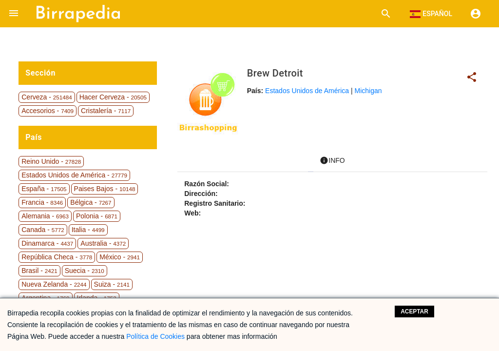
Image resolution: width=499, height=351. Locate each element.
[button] (13, 13)
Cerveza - (46, 97)
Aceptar (414, 311)
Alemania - (45, 216)
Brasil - (39, 270)
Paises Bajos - (104, 189)
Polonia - (96, 216)
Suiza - (112, 284)
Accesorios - (47, 111)
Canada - (42, 230)
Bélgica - (90, 202)
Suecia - (84, 270)
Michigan (368, 91)
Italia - (88, 230)
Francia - (42, 202)
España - (43, 189)
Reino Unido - (51, 161)
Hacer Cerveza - (113, 97)
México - (119, 257)
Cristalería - (106, 111)
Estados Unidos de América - (74, 175)
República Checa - (56, 257)
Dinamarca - (47, 243)
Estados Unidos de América (307, 91)
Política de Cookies (155, 336)
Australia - (103, 243)
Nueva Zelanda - (53, 284)
